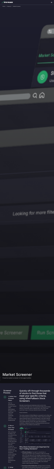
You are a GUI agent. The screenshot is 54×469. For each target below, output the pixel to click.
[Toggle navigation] (51, 2)
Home (4, 6)
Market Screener (17, 6)
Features (9, 6)
